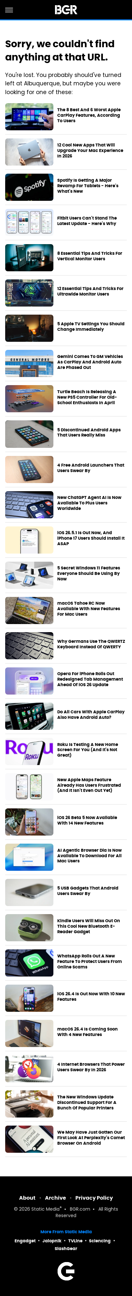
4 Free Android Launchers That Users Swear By (90, 468)
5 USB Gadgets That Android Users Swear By (87, 891)
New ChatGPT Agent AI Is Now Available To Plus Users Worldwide (89, 503)
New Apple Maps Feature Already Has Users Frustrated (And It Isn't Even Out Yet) (89, 785)
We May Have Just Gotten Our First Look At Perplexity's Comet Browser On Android (91, 1138)
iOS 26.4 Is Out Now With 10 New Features (91, 996)
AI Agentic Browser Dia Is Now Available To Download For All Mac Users (89, 856)
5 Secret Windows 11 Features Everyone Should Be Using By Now (88, 574)
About (27, 1197)
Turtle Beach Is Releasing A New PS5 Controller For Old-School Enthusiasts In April (87, 397)
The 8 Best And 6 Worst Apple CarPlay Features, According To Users (89, 115)
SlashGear (66, 1248)
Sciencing (100, 1241)
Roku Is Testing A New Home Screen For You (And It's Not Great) (87, 750)
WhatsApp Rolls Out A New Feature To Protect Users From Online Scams (89, 962)
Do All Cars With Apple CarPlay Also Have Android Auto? (91, 714)
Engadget (25, 1241)
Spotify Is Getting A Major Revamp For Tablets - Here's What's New (87, 186)
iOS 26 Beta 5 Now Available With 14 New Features (87, 820)
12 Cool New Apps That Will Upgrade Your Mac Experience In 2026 (90, 151)
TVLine (75, 1241)
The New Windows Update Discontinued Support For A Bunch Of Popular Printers (86, 1103)
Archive (55, 1197)
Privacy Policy (94, 1197)
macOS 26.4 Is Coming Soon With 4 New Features (87, 1032)
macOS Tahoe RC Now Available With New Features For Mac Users (88, 609)
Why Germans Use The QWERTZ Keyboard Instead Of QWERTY (91, 644)
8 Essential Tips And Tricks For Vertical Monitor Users (89, 256)
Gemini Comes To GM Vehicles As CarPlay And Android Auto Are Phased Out (90, 362)
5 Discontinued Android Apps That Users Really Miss (89, 432)
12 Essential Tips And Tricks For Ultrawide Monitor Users (90, 291)
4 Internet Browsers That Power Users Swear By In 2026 (91, 1067)
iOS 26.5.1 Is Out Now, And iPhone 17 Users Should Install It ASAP (91, 538)
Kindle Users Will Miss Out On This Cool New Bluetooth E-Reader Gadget (88, 926)
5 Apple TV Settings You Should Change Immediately (91, 326)
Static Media (45, 1209)
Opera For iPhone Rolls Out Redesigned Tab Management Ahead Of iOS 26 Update (90, 679)
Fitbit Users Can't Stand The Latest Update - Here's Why (87, 221)
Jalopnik (51, 1241)
